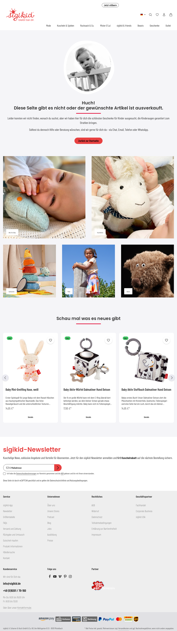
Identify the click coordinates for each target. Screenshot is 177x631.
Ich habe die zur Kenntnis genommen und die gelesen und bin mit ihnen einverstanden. (50, 473)
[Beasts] (147, 271)
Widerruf (95, 511)
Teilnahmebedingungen (102, 522)
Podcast (50, 516)
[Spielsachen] (29, 271)
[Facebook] (50, 577)
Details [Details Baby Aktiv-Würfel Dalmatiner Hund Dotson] (88, 417)
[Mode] (88, 271)
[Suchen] (150, 15)
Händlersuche (9, 552)
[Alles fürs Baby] (44, 197)
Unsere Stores (53, 511)
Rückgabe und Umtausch (13, 534)
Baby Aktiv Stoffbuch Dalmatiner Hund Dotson (146, 389)
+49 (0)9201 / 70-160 (14, 590)
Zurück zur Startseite (88, 140)
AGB (62, 473)
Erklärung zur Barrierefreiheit (104, 528)
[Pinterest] (65, 577)
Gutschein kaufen (10, 540)
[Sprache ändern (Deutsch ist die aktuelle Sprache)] (143, 15)
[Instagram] (70, 577)
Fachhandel (141, 505)
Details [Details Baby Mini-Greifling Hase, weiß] (30, 417)
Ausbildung (52, 534)
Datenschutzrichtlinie (58, 480)
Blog (49, 522)
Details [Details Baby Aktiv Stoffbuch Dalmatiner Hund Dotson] (146, 417)
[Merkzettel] (157, 15)
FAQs (5, 522)
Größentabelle (9, 516)
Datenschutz (97, 516)
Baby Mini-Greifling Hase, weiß (22, 389)
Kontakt (6, 557)
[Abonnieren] (58, 467)
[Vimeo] (60, 577)
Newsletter (7, 511)
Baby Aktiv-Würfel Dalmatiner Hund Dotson (86, 389)
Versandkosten (123, 628)
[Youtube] (55, 577)
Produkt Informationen (13, 546)
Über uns (51, 505)
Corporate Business (144, 511)
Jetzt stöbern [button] (110, 5)
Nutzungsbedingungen (78, 480)
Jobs (49, 528)
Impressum (96, 534)
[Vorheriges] (5, 377)
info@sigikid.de (12, 583)
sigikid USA (140, 516)
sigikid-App (8, 505)
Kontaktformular (24, 607)
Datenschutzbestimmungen (26, 473)
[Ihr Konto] (164, 15)
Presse (50, 540)
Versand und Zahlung (12, 528)
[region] (88, 378)
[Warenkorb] (171, 15)
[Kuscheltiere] (133, 197)
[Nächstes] (171, 377)
